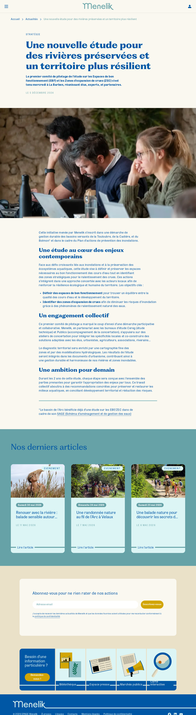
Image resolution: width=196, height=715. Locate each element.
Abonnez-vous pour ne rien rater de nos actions (75, 594)
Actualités (32, 19)
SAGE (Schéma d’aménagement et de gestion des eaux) (94, 414)
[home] (98, 6)
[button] (6, 6)
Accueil (15, 19)
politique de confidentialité (47, 616)
